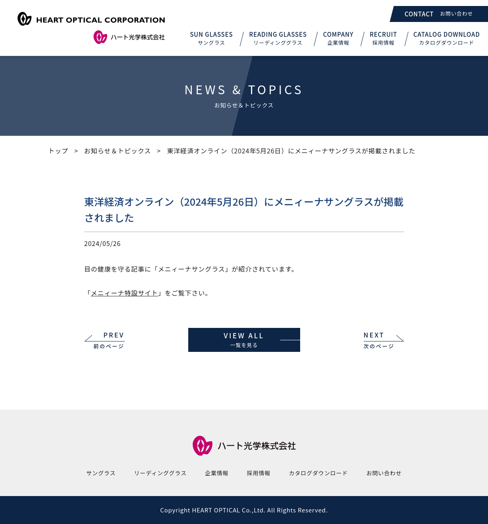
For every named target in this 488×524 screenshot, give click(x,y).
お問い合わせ (384, 473)
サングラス (101, 473)
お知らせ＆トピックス (117, 150)
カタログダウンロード (318, 473)
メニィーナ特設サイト (124, 293)
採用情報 (259, 473)
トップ (58, 150)
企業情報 (217, 473)
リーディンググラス (160, 473)
